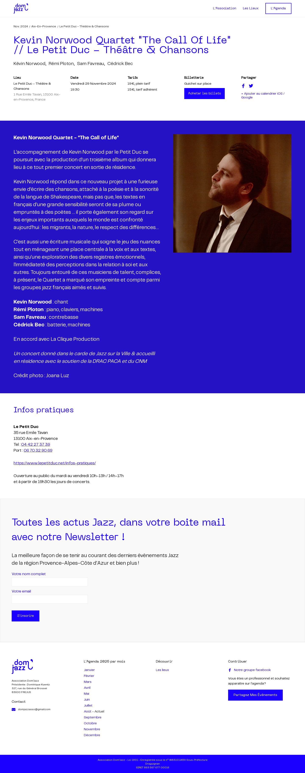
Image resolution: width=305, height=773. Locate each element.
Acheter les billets (204, 93)
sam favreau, (91, 64)
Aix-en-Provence (43, 26)
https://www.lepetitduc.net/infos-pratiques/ (55, 463)
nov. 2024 (21, 26)
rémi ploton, (62, 64)
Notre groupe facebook (249, 670)
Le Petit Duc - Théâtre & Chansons (84, 26)
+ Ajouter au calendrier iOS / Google (262, 95)
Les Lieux (251, 8)
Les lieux (162, 670)
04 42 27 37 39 (35, 445)
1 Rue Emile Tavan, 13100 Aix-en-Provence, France (37, 97)
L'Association (224, 8)
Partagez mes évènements (255, 695)
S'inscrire (25, 616)
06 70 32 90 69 (38, 451)
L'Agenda (278, 8)
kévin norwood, (30, 64)
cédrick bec (120, 64)
